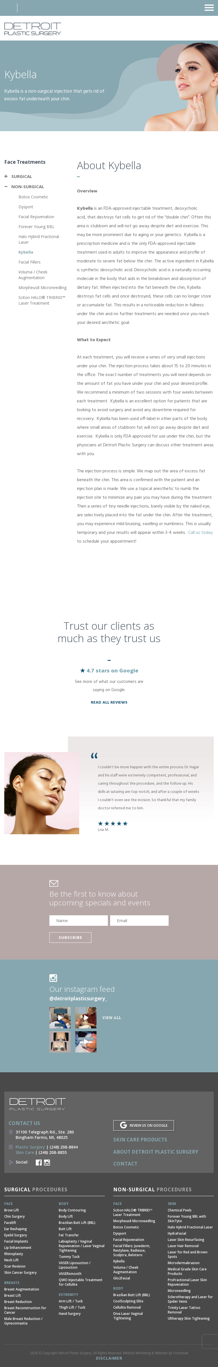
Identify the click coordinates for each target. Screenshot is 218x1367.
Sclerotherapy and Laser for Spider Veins (190, 1299)
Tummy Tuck (69, 1256)
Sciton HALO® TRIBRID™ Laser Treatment (41, 300)
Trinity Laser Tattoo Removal (184, 1310)
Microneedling (179, 1290)
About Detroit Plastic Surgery (155, 1152)
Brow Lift (11, 1210)
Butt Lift (65, 1228)
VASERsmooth (70, 1273)
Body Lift (66, 1216)
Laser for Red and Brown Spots (187, 1254)
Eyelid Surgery (15, 1235)
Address (7, 8)
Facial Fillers (29, 262)
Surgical (21, 176)
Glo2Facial (121, 1278)
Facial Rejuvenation (36, 216)
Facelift (10, 1222)
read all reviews (109, 702)
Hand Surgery (70, 1313)
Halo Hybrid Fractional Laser (190, 1227)
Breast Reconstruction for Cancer (25, 1310)
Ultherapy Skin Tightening (189, 1318)
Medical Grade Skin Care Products (187, 1271)
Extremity (68, 1294)
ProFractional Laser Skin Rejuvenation (187, 1282)
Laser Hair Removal (183, 1245)
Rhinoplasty (13, 1253)
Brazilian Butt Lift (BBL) (77, 1222)
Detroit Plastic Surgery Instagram (47, 1163)
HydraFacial (177, 1233)
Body (64, 1203)
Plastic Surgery (30, 1147)
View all (111, 1017)
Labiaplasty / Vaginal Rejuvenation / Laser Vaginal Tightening (81, 1246)
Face (8, 1203)
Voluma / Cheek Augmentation (32, 274)
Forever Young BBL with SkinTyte (187, 1218)
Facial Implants (16, 1241)
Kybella (25, 252)
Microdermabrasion (184, 1262)
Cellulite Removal (127, 1307)
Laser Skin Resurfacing (186, 1239)
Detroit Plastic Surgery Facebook (39, 1163)
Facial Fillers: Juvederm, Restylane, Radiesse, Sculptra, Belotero (131, 1250)
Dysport (25, 206)
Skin (172, 1203)
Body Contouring (72, 1210)
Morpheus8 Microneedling (42, 287)
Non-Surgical (27, 186)
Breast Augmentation (21, 1289)
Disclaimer (109, 1358)
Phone (27, 8)
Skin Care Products (140, 1139)
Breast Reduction (18, 1301)
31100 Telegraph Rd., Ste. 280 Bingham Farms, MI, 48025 (45, 1134)
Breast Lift (12, 1295)
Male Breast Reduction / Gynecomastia (23, 1321)
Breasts (11, 1282)
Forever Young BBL (36, 226)
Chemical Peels (180, 1210)
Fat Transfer (69, 1235)
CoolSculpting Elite (128, 1301)
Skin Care (25, 1152)
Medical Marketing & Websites (145, 1353)
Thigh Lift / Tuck (72, 1307)
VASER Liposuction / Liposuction (75, 1265)
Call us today (200, 532)
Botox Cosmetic (33, 196)
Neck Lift (11, 1260)
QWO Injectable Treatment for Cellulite (80, 1282)
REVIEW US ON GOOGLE (148, 1125)
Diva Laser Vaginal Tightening (128, 1316)
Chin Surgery (14, 1216)
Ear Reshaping (15, 1228)
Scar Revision (15, 1266)
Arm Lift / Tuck (71, 1301)
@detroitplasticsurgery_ (78, 998)
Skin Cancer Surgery (20, 1272)
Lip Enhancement (18, 1247)
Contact (125, 1163)
